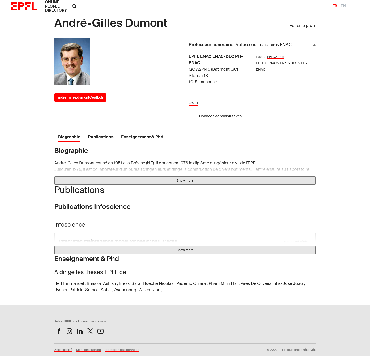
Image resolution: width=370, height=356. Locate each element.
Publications (101, 137)
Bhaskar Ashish (102, 283)
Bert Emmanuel (69, 283)
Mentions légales (88, 350)
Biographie (69, 137)
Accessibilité (63, 350)
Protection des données (122, 350)
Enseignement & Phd (142, 137)
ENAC (272, 63)
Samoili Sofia (98, 290)
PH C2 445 (275, 57)
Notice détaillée (296, 242)
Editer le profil (302, 25)
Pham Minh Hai (224, 283)
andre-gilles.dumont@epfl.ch (80, 97)
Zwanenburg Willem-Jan (137, 290)
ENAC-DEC (288, 63)
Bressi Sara (130, 283)
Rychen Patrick (68, 290)
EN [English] (343, 6)
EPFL (260, 63)
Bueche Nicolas (158, 283)
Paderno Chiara (191, 283)
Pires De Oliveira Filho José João (272, 283)
